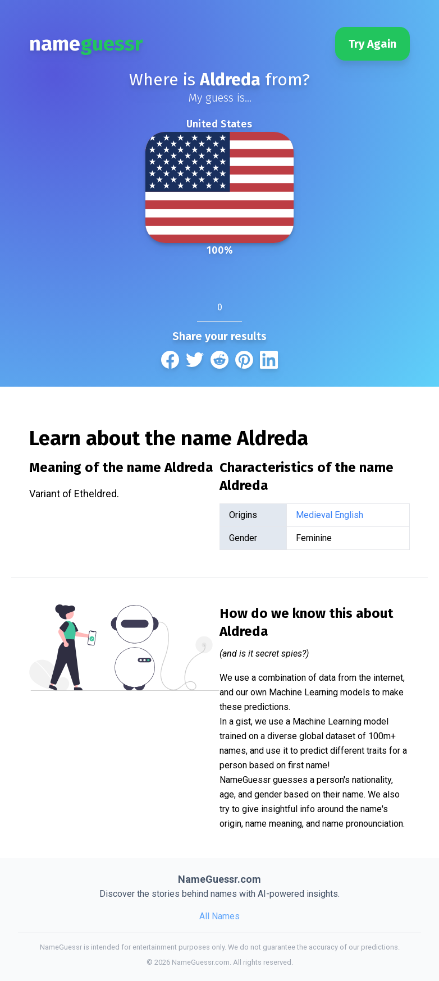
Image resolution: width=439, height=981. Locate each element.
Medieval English (329, 515)
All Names (219, 916)
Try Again (372, 44)
